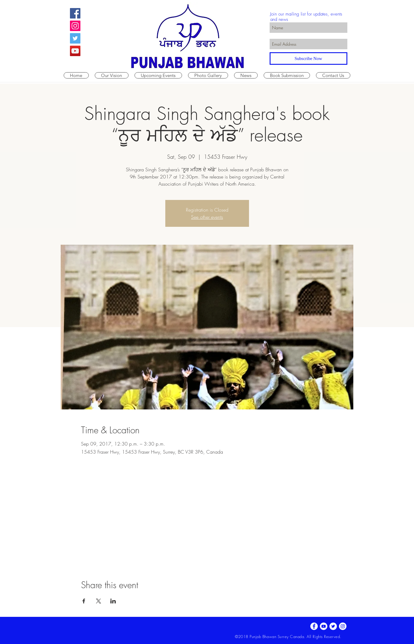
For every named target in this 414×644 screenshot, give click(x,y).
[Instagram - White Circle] (342, 626)
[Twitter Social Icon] (75, 38)
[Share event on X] (98, 601)
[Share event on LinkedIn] (113, 601)
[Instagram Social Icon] (75, 26)
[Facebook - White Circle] (314, 626)
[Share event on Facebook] (84, 601)
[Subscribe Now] (308, 58)
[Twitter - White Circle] (333, 626)
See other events (207, 217)
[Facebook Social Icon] (75, 13)
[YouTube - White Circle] (323, 626)
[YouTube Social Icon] (75, 51)
